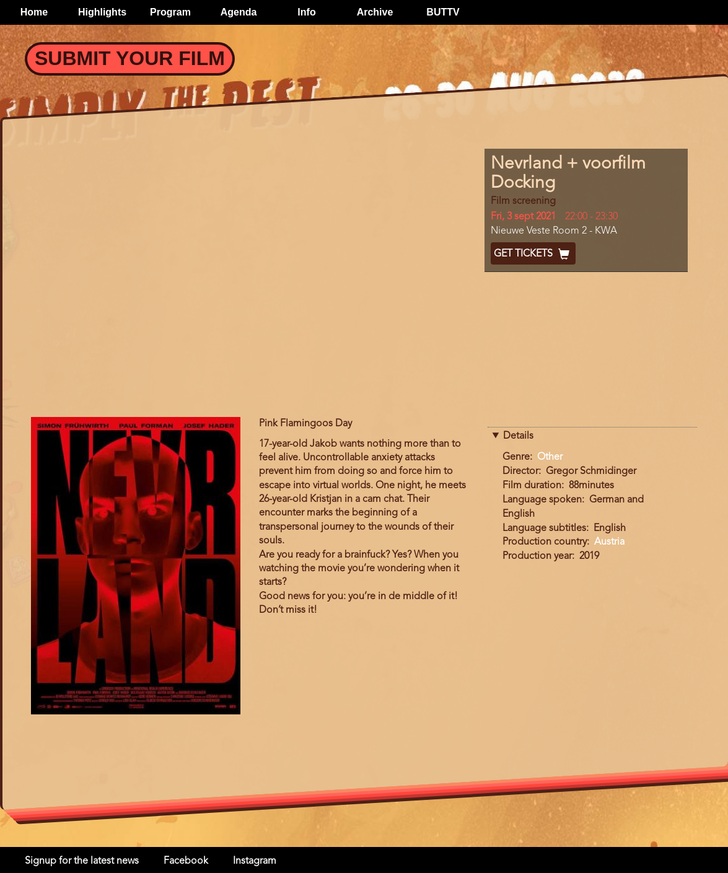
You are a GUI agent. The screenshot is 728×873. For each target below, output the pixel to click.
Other (550, 457)
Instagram (254, 861)
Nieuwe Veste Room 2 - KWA (554, 231)
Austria (609, 542)
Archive (375, 12)
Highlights (102, 12)
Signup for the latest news (82, 861)
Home (34, 12)
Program (170, 12)
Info (306, 12)
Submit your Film (130, 58)
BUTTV (442, 12)
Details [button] (518, 436)
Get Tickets (533, 254)
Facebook (186, 861)
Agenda (239, 12)
